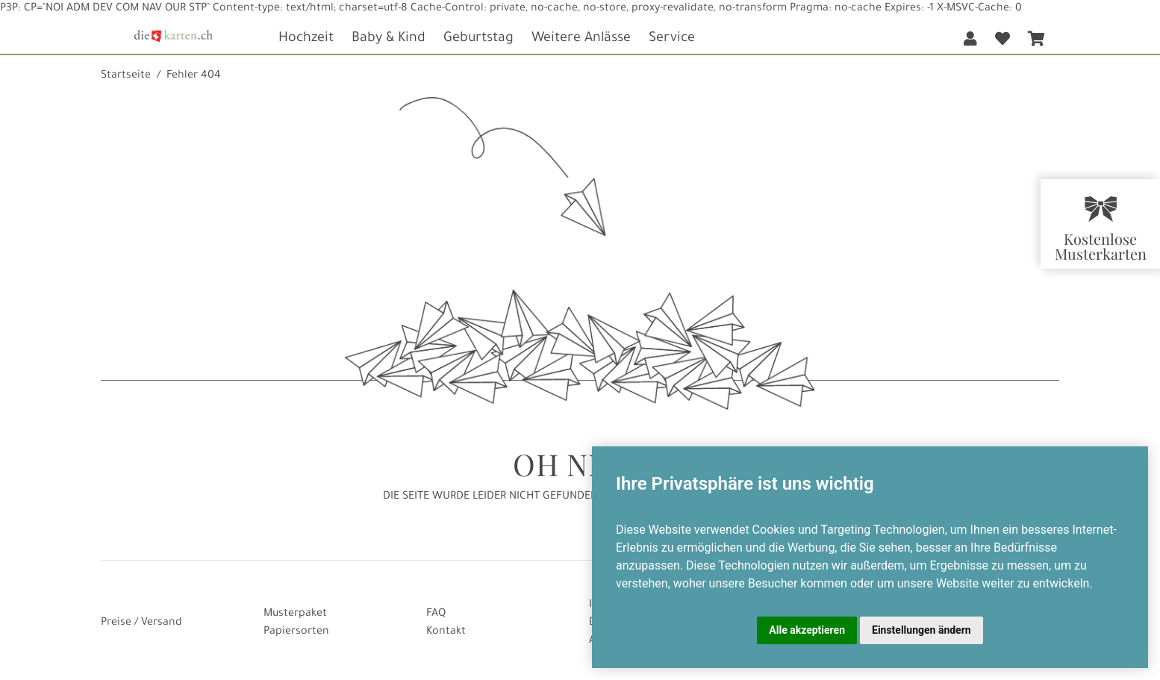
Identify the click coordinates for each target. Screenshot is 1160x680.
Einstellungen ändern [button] (921, 630)
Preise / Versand (141, 623)
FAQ (436, 614)
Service (672, 38)
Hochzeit (306, 38)
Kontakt (446, 632)
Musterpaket (295, 614)
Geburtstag (478, 38)
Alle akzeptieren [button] (807, 630)
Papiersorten (296, 632)
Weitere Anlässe (581, 38)
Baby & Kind (388, 38)
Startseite (126, 76)
